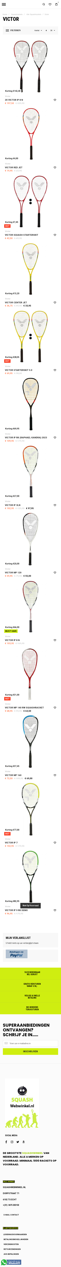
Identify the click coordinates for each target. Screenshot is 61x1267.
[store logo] (10, 5)
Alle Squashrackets (33, 16)
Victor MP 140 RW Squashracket (24, 709)
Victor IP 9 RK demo (16, 912)
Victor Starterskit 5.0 (18, 371)
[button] (55, 101)
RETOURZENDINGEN (12, 1251)
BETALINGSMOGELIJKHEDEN (16, 1241)
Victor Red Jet (13, 169)
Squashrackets (17, 16)
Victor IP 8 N (12, 642)
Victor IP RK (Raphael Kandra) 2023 (26, 439)
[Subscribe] (30, 1053)
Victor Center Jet (16, 304)
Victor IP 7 (11, 844)
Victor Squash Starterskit (21, 236)
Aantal (36, 32)
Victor (8, 98)
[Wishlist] (50, 5)
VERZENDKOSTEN (11, 1246)
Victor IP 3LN (12, 506)
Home (5, 16)
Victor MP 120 (13, 574)
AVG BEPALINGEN (11, 1256)
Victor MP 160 (13, 777)
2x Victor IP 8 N (14, 101)
